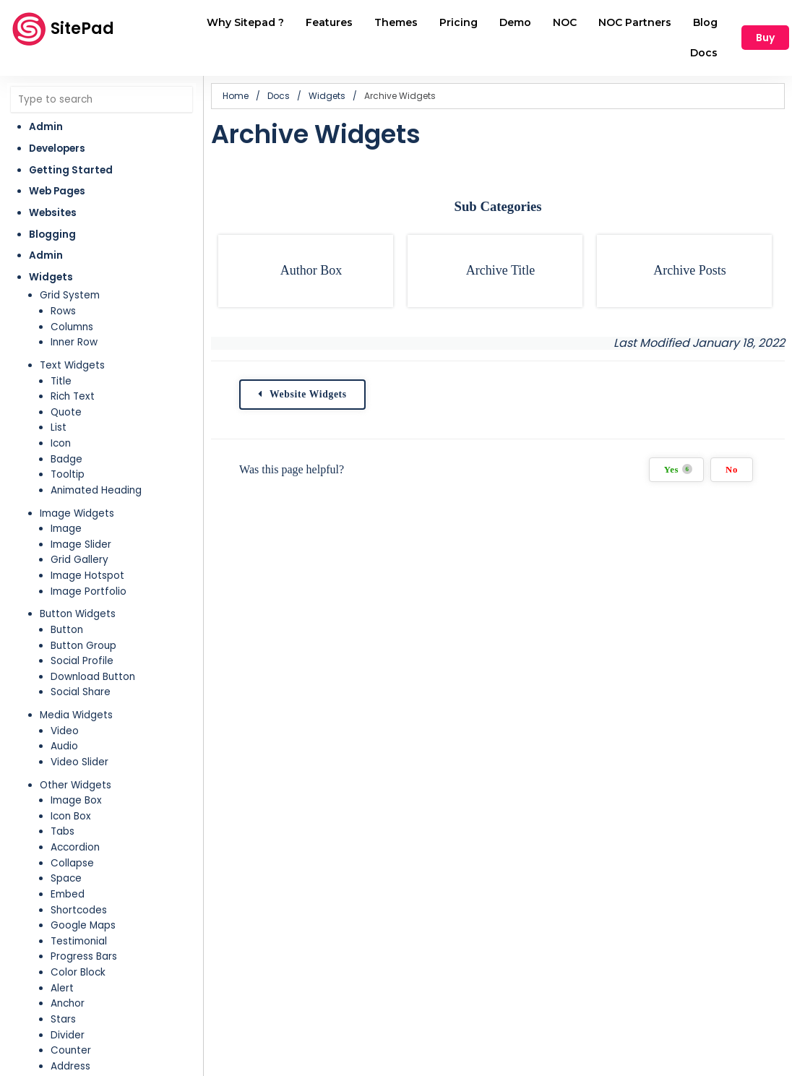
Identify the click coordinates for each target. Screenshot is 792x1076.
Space (66, 878)
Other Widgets (75, 785)
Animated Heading (96, 490)
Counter (71, 1050)
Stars (63, 1019)
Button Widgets (78, 614)
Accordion (75, 847)
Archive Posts (689, 270)
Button (67, 630)
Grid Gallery (79, 560)
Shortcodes (79, 910)
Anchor (68, 1003)
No (732, 470)
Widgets (51, 277)
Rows (63, 311)
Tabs (62, 831)
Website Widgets (309, 394)
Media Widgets (76, 715)
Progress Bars (84, 956)
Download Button (93, 677)
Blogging (52, 234)
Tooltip (68, 474)
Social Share (81, 692)
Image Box (76, 800)
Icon (61, 443)
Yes (678, 469)
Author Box (311, 270)
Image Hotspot (87, 575)
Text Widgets (72, 365)
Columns (72, 327)
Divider (68, 1035)
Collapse (72, 863)
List (58, 427)
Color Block (78, 972)
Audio (64, 746)
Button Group (83, 646)
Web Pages (57, 191)
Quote (66, 412)
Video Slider (79, 762)
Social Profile (82, 661)
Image (66, 528)
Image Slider (81, 544)
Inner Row (74, 342)
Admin (46, 127)
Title (61, 381)
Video (65, 731)
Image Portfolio (88, 591)
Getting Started (71, 170)
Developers (57, 148)
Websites (53, 213)
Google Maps (83, 925)
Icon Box (71, 816)
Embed (68, 894)
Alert (62, 988)
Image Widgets (77, 513)
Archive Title (500, 270)
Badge (66, 459)
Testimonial (79, 941)
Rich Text (73, 396)
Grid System (70, 295)
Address (70, 1066)
